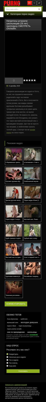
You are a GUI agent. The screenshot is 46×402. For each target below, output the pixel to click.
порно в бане (11, 326)
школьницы (32, 332)
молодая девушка (29, 322)
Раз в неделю (13, 360)
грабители (23, 319)
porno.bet (15, 3)
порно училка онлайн (14, 329)
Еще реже (12, 366)
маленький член (12, 322)
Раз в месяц (13, 363)
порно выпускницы (25, 326)
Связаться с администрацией (16, 385)
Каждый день (13, 354)
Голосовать (23, 371)
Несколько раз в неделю (17, 357)
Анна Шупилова (12, 319)
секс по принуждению (16, 332)
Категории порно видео (20, 14)
